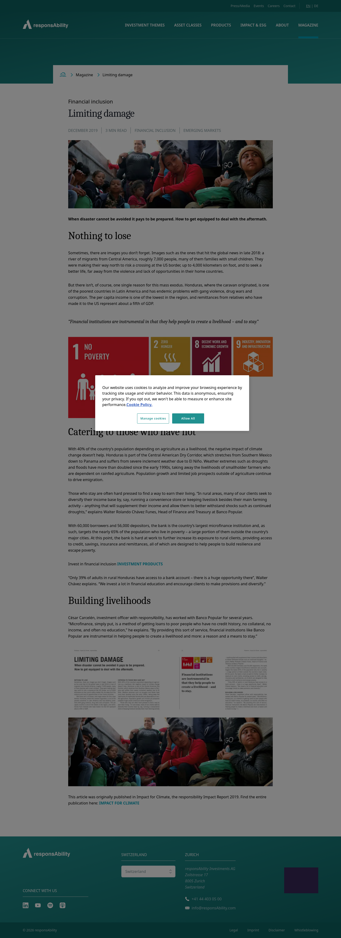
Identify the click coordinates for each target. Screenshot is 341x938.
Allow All (188, 418)
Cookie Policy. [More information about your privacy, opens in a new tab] (139, 404)
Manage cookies (153, 418)
